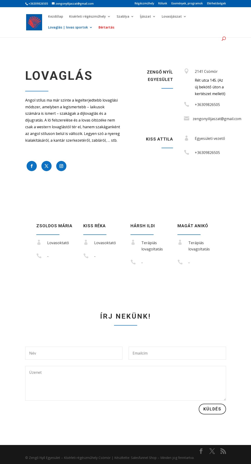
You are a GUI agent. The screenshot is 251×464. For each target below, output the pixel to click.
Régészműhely (144, 3)
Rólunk (162, 3)
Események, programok (187, 3)
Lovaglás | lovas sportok (68, 27)
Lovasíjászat (172, 17)
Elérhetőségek (216, 3)
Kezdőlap (55, 17)
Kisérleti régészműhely (87, 17)
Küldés (212, 408)
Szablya (123, 17)
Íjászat (145, 17)
